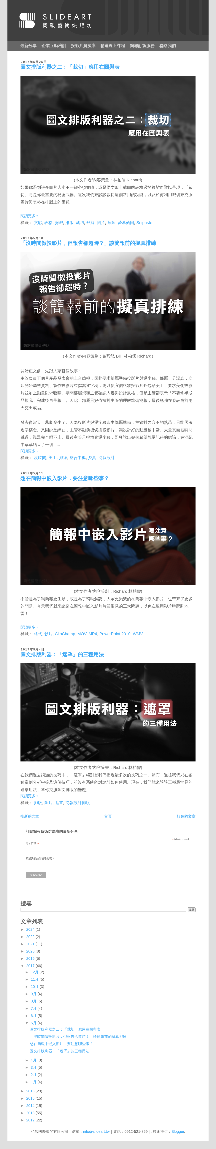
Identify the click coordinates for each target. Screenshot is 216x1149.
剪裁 (59, 222)
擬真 (92, 457)
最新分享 (28, 45)
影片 (48, 633)
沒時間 (40, 457)
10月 (35, 987)
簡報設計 (107, 457)
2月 (34, 1075)
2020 (31, 951)
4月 (34, 1060)
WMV (138, 633)
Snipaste (144, 222)
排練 (63, 457)
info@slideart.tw (96, 1131)
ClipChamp (65, 633)
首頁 (108, 816)
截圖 (111, 222)
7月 (34, 1008)
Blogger (177, 1131)
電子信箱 (32, 843)
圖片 (101, 222)
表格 (48, 222)
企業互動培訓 (54, 45)
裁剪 (90, 222)
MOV (81, 633)
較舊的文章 (186, 816)
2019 (31, 958)
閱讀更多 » (29, 216)
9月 (34, 994)
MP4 (93, 633)
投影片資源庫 (83, 45)
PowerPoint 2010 (115, 633)
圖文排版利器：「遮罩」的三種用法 (62, 654)
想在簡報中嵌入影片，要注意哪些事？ (64, 478)
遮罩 (59, 802)
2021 (31, 944)
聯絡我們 (167, 45)
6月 (34, 1016)
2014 (31, 1106)
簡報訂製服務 (142, 45)
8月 (34, 1001)
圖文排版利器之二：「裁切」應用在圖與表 (70, 67)
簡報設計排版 (77, 802)
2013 (31, 1113)
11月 (35, 979)
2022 (31, 937)
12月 (35, 972)
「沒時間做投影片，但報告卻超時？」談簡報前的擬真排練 (88, 243)
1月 (34, 1082)
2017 (31, 966)
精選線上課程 (112, 45)
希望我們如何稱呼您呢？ (40, 858)
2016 (31, 1091)
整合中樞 (77, 457)
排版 (69, 222)
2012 (31, 1120)
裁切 (80, 222)
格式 (38, 633)
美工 (52, 457)
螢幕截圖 (126, 222)
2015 (31, 1098)
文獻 (38, 222)
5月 (34, 1023)
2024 (31, 929)
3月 (34, 1067)
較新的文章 (29, 816)
